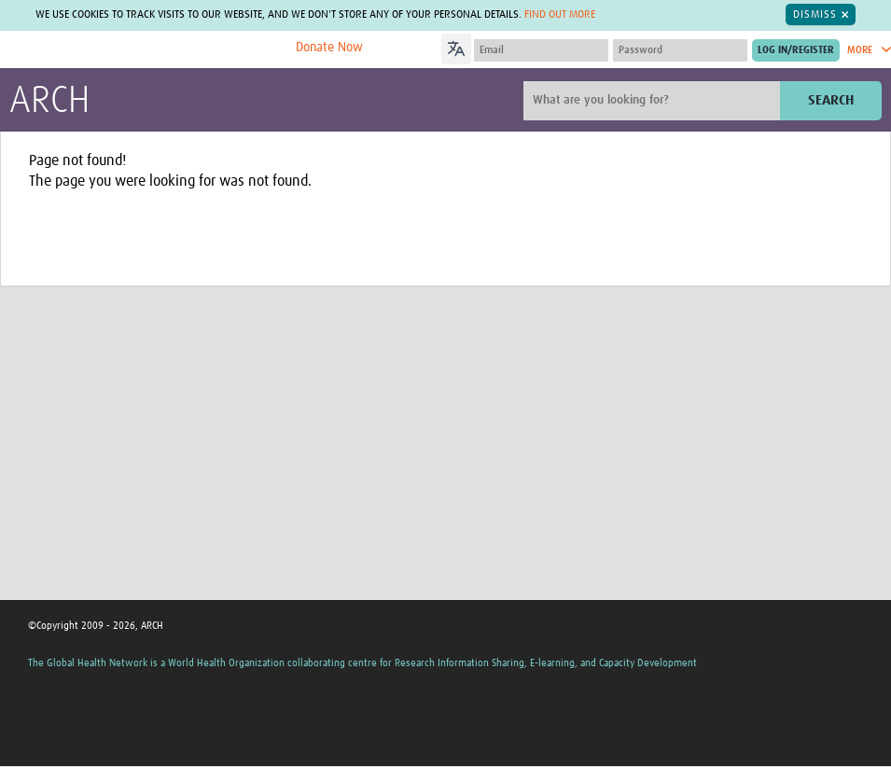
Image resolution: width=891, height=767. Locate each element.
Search (831, 100)
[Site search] (654, 100)
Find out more (559, 15)
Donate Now (329, 47)
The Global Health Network (148, 50)
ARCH (49, 101)
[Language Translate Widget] (509, 47)
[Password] (680, 50)
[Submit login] (796, 50)
